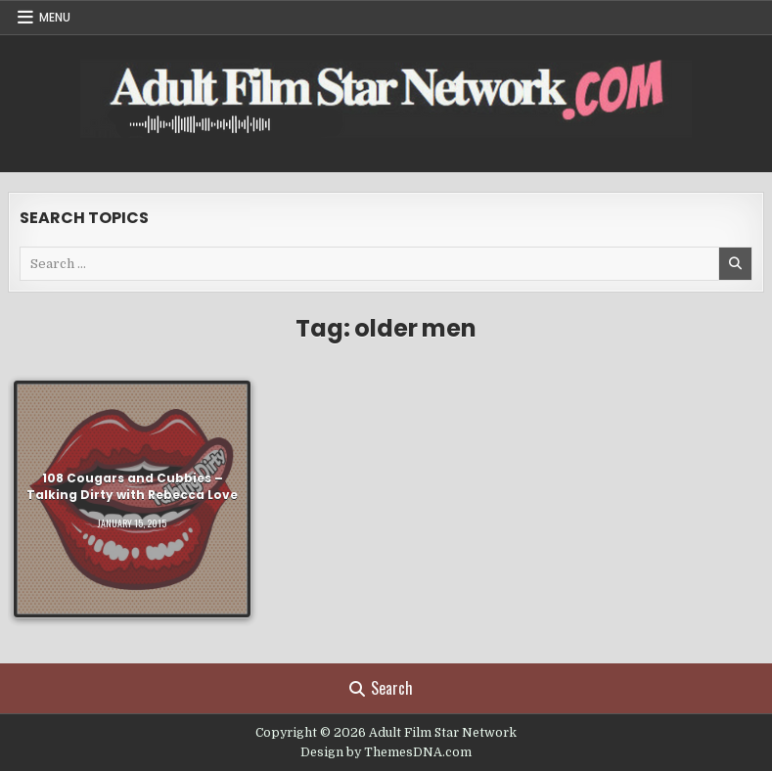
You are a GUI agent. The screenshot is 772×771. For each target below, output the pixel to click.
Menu (54, 17)
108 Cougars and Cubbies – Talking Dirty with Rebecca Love (132, 486)
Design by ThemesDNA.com (386, 752)
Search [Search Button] (381, 688)
